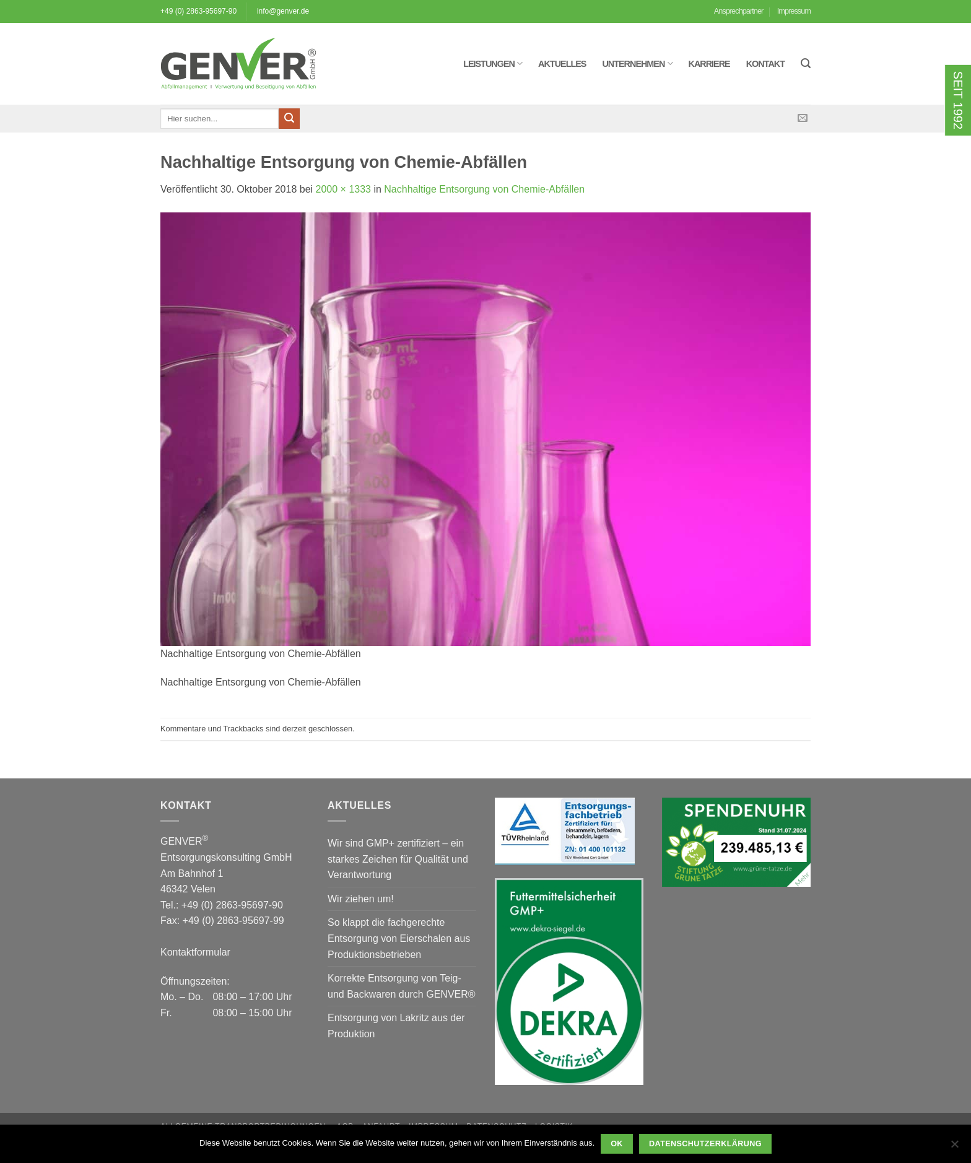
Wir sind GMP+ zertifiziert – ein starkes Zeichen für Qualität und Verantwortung (398, 859)
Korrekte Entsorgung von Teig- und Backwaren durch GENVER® (402, 986)
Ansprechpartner (739, 10)
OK (617, 1143)
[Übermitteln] (289, 118)
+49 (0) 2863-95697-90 (198, 11)
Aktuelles (562, 64)
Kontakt (765, 64)
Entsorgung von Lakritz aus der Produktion (396, 1026)
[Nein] (954, 1147)
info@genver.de (283, 11)
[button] (806, 63)
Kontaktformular (195, 952)
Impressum (794, 10)
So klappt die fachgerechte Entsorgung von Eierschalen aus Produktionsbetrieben (399, 938)
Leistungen (492, 63)
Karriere (709, 64)
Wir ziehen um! (361, 899)
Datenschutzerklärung (705, 1143)
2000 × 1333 (343, 189)
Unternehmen (637, 63)
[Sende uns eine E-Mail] (803, 118)
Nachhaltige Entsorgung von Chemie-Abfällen (484, 189)
